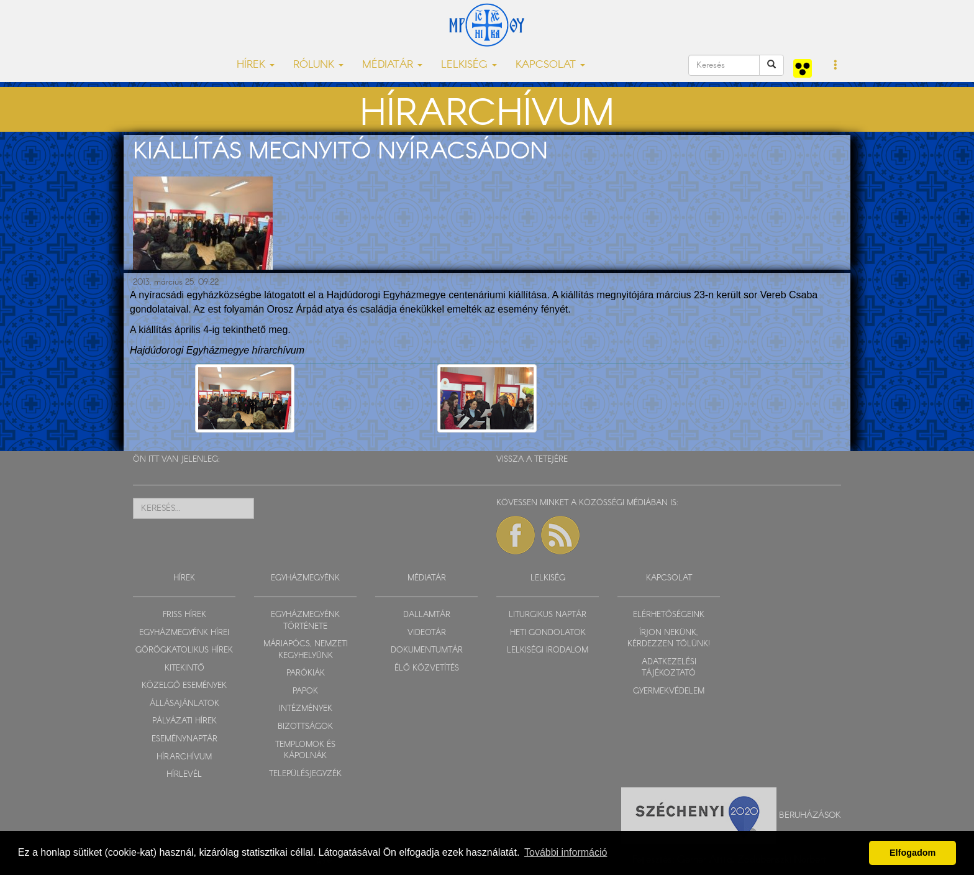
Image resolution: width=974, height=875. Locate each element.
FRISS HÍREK (184, 615)
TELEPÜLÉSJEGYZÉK (305, 774)
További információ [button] (565, 852)
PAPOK (305, 691)
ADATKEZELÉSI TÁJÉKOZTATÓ (669, 668)
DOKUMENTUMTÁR (427, 650)
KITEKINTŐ (184, 668)
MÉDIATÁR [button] (392, 65)
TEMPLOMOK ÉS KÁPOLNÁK (305, 751)
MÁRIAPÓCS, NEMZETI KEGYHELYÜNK (305, 650)
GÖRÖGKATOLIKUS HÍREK (184, 650)
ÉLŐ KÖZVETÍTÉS (426, 668)
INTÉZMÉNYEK (305, 709)
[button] (835, 66)
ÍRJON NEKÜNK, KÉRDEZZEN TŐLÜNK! (668, 639)
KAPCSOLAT (669, 578)
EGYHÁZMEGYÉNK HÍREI (184, 633)
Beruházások (810, 815)
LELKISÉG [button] (469, 65)
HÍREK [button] (256, 65)
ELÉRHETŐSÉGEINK (668, 615)
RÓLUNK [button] (318, 65)
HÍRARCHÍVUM (184, 757)
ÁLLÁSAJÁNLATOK (184, 704)
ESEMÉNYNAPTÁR (184, 739)
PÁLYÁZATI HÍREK (184, 721)
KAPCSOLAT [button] (550, 65)
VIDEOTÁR (426, 633)
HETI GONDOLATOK (548, 633)
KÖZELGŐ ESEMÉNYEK (184, 686)
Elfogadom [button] (912, 853)
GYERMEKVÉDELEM (668, 691)
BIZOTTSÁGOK (305, 727)
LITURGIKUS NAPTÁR (547, 615)
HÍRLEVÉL (184, 775)
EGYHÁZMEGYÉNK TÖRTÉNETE (305, 621)
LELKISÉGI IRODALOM (547, 650)
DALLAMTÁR (426, 615)
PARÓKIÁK (305, 673)
